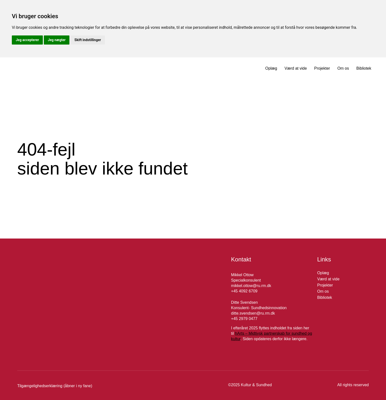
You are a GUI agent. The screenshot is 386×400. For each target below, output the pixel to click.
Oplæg (271, 68)
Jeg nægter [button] (56, 40)
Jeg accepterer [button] (27, 40)
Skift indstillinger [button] (87, 40)
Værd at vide (296, 68)
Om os (343, 68)
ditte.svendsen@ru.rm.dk (253, 313)
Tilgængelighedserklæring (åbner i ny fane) (54, 386)
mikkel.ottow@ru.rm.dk (251, 286)
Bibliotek (363, 68)
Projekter (322, 68)
